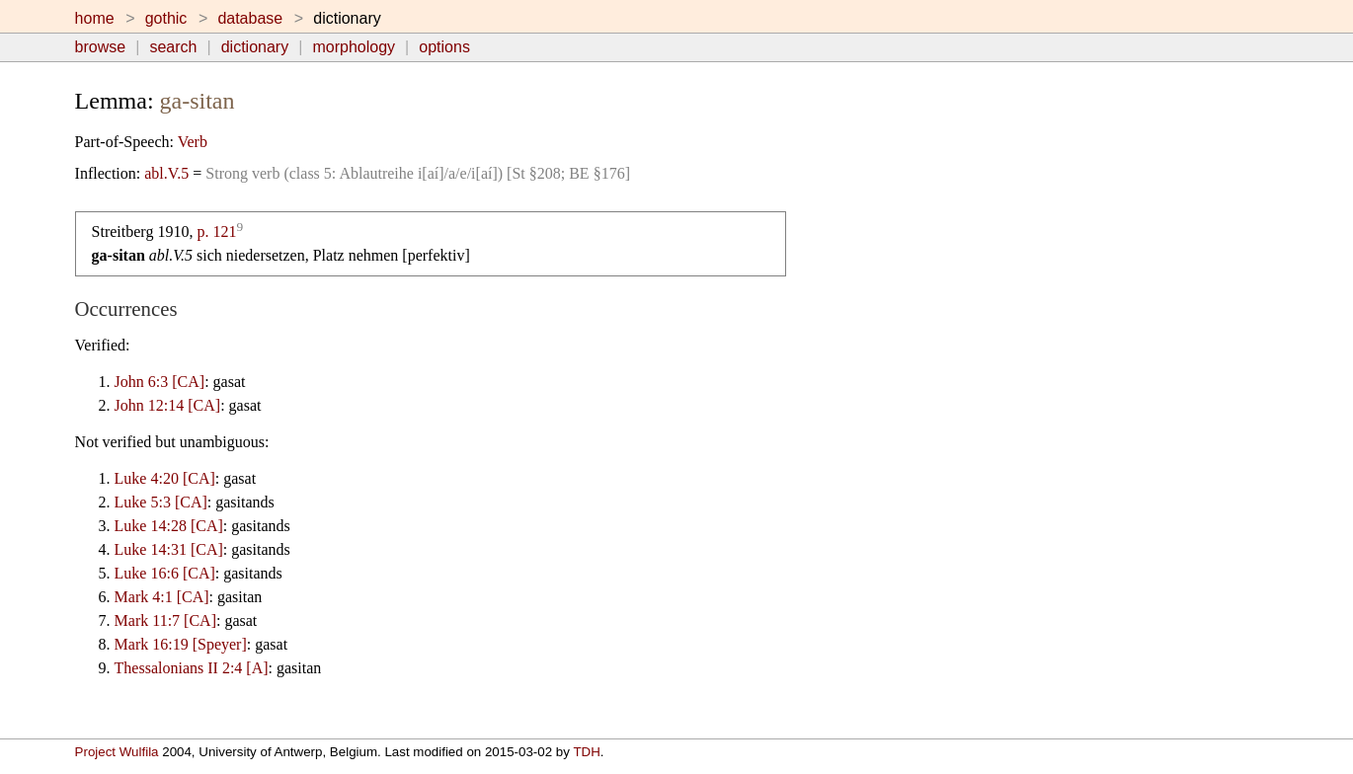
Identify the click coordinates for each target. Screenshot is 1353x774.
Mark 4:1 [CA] (162, 596)
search (173, 47)
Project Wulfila (117, 751)
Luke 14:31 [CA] (169, 549)
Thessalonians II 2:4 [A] (192, 667)
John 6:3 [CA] (160, 381)
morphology (353, 47)
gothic (166, 18)
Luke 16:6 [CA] (165, 573)
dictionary (254, 47)
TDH (586, 751)
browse (100, 47)
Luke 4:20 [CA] (165, 478)
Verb (192, 141)
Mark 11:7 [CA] (165, 620)
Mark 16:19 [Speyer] (181, 644)
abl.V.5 (166, 173)
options (444, 47)
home (95, 18)
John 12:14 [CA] (168, 405)
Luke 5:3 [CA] (161, 502)
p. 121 (216, 231)
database (249, 18)
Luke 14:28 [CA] (169, 525)
